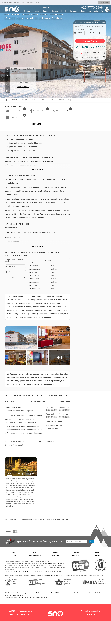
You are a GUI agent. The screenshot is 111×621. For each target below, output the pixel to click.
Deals (83, 11)
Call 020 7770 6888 (90, 47)
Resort (61, 100)
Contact (55, 552)
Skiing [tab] (20, 473)
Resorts (27, 11)
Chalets (45, 11)
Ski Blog (97, 552)
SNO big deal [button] (104, 2)
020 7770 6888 (18, 611)
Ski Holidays (15, 14)
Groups (55, 11)
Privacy (13, 555)
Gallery (52, 100)
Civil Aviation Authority (55, 563)
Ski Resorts (26, 14)
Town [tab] (9, 473)
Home (7, 14)
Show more (36, 169)
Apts (13, 445)
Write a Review (23, 87)
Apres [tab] (31, 473)
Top (6, 100)
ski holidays (34, 519)
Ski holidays (47, 7)
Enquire (90, 614)
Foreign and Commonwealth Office (21, 571)
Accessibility (55, 555)
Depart (43, 100)
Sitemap (97, 555)
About (34, 552)
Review (14, 100)
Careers (76, 552)
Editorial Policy (76, 555)
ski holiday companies (53, 575)
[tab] (10, 401)
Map (69, 100)
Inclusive (73, 11)
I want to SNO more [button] (32, 2)
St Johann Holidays (13, 441)
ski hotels (46, 519)
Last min (93, 11)
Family (63, 11)
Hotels (36, 11)
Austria (35, 14)
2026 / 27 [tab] (49, 260)
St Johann (43, 14)
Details (34, 100)
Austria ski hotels (61, 519)
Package (24, 100)
